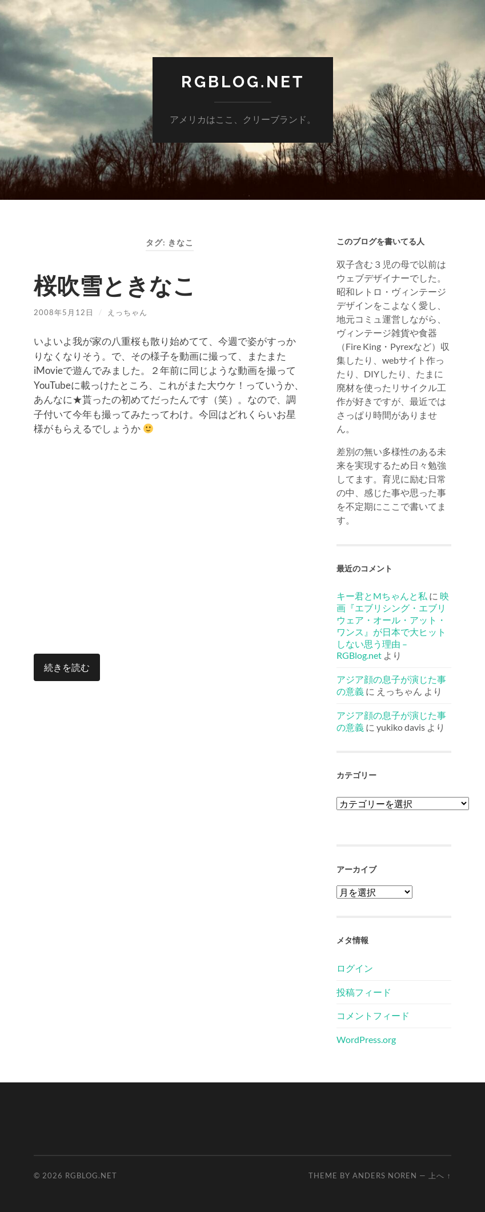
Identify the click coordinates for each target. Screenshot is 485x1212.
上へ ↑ (439, 1175)
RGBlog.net (242, 82)
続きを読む (67, 667)
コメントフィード (373, 1015)
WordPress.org (366, 1039)
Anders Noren (384, 1175)
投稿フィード (363, 991)
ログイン (354, 968)
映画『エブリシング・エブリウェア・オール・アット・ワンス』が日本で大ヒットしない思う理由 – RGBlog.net (392, 625)
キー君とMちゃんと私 (381, 595)
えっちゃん (127, 312)
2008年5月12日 (64, 312)
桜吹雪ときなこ (115, 285)
